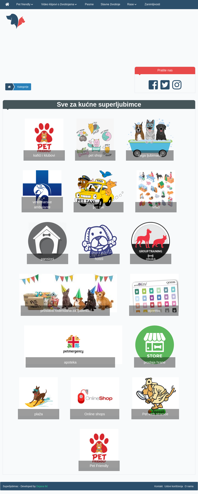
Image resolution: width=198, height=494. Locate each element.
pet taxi (98, 207)
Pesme (89, 4)
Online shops (94, 414)
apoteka (70, 362)
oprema (154, 310)
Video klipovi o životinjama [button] (59, 4)
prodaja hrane (154, 362)
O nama (189, 486)
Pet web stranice (155, 414)
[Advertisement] (132, 37)
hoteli (99, 259)
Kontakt (158, 486)
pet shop (95, 155)
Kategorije (22, 86)
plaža (38, 414)
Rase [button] (132, 4)
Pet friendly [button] (25, 4)
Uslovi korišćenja (173, 486)
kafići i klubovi (44, 155)
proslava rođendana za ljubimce (65, 310)
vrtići (156, 207)
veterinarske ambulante (42, 204)
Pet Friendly (99, 466)
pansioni (47, 259)
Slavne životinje (110, 4)
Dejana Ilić (42, 486)
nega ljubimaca (150, 155)
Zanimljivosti (152, 4)
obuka (151, 259)
